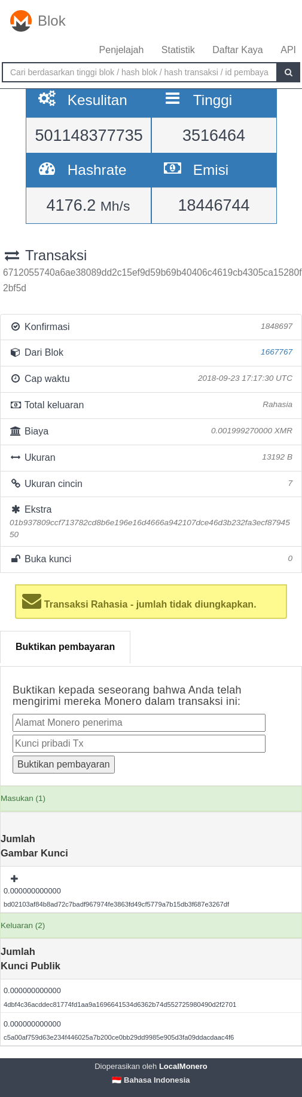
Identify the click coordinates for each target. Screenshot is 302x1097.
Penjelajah (121, 50)
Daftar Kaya (237, 50)
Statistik (178, 50)
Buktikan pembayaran (65, 647)
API (288, 50)
